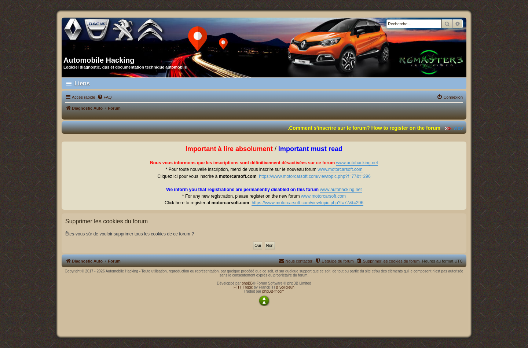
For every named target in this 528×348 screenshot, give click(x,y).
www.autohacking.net (357, 162)
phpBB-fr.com (273, 291)
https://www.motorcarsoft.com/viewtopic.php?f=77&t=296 (315, 176)
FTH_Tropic (243, 287)
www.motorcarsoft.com (340, 169)
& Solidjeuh (285, 287)
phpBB (247, 283)
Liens (82, 83)
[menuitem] (104, 97)
